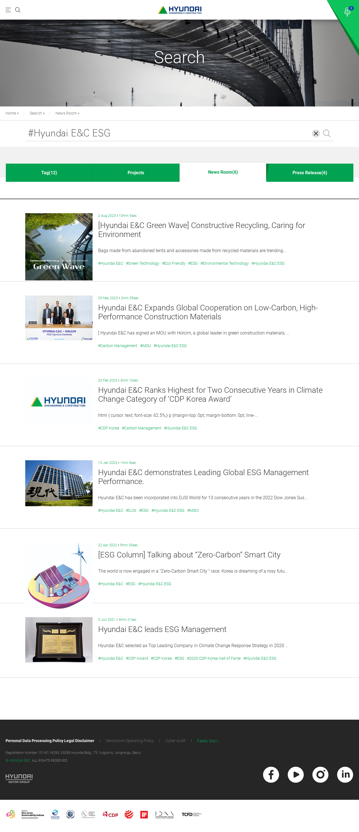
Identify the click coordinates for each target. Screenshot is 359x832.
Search (36, 113)
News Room (66, 113)
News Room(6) (223, 172)
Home (11, 113)
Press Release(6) (310, 172)
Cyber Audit (175, 740)
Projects (136, 172)
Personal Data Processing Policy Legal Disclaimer (50, 740)
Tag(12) (49, 172)
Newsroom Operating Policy (130, 740)
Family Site (206, 741)
